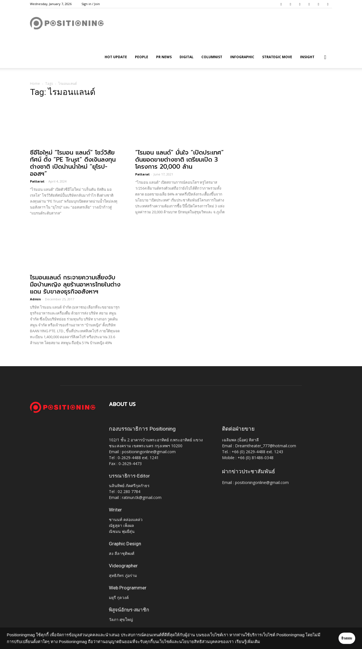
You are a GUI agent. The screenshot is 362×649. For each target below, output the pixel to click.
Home (35, 83)
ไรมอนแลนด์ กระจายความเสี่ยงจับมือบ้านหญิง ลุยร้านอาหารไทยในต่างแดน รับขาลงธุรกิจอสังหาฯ (75, 284)
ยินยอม (340, 638)
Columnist (211, 57)
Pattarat (37, 181)
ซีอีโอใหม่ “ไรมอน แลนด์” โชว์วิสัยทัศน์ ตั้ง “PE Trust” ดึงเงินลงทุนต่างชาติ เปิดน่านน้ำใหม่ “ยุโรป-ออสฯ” (73, 163)
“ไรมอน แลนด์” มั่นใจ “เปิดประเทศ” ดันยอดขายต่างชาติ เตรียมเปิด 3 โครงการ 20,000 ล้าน (179, 159)
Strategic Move (277, 57)
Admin (35, 299)
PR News (164, 57)
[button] (325, 57)
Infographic (242, 57)
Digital (186, 57)
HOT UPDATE (116, 57)
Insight (307, 57)
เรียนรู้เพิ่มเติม (262, 641)
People (141, 57)
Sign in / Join (90, 4)
